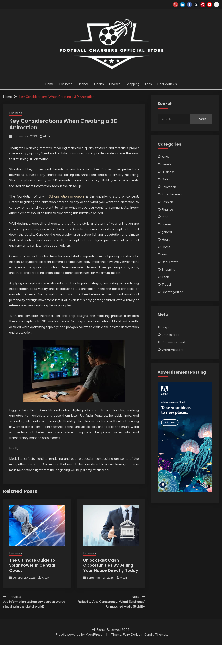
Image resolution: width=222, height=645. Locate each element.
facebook (189, 4)
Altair (46, 136)
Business (65, 84)
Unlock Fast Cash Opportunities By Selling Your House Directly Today (110, 565)
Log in (166, 327)
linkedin (182, 4)
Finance (83, 84)
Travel (166, 284)
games (166, 224)
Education (169, 187)
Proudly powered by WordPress (79, 634)
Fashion (167, 202)
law (164, 254)
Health (99, 84)
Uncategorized (172, 292)
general (167, 232)
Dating (166, 179)
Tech (148, 84)
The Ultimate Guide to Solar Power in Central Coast (32, 565)
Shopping (132, 84)
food (165, 217)
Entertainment (172, 194)
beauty (167, 164)
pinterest (202, 4)
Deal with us (167, 84)
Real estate (170, 262)
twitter (196, 4)
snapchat (216, 4)
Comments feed (173, 342)
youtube (209, 4)
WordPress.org (172, 349)
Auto (165, 157)
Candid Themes (155, 634)
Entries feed (170, 335)
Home (49, 84)
